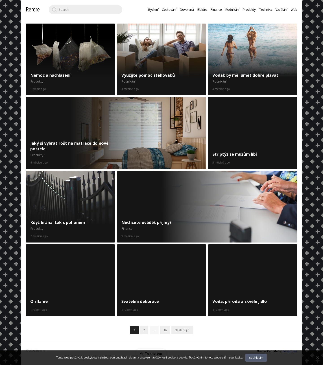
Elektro (202, 9)
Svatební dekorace (161, 280)
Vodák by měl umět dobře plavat (252, 59)
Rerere (33, 9)
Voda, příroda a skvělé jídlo (252, 280)
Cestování (169, 9)
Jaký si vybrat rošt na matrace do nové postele (116, 133)
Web (294, 9)
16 (165, 330)
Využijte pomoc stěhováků (161, 59)
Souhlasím (256, 358)
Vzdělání (281, 9)
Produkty (249, 9)
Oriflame (70, 280)
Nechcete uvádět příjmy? (207, 207)
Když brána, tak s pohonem (70, 207)
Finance (216, 9)
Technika (265, 9)
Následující (182, 330)
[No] (317, 357)
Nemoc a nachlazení (70, 59)
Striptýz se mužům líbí (252, 133)
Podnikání (232, 9)
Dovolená (187, 9)
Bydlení (153, 9)
